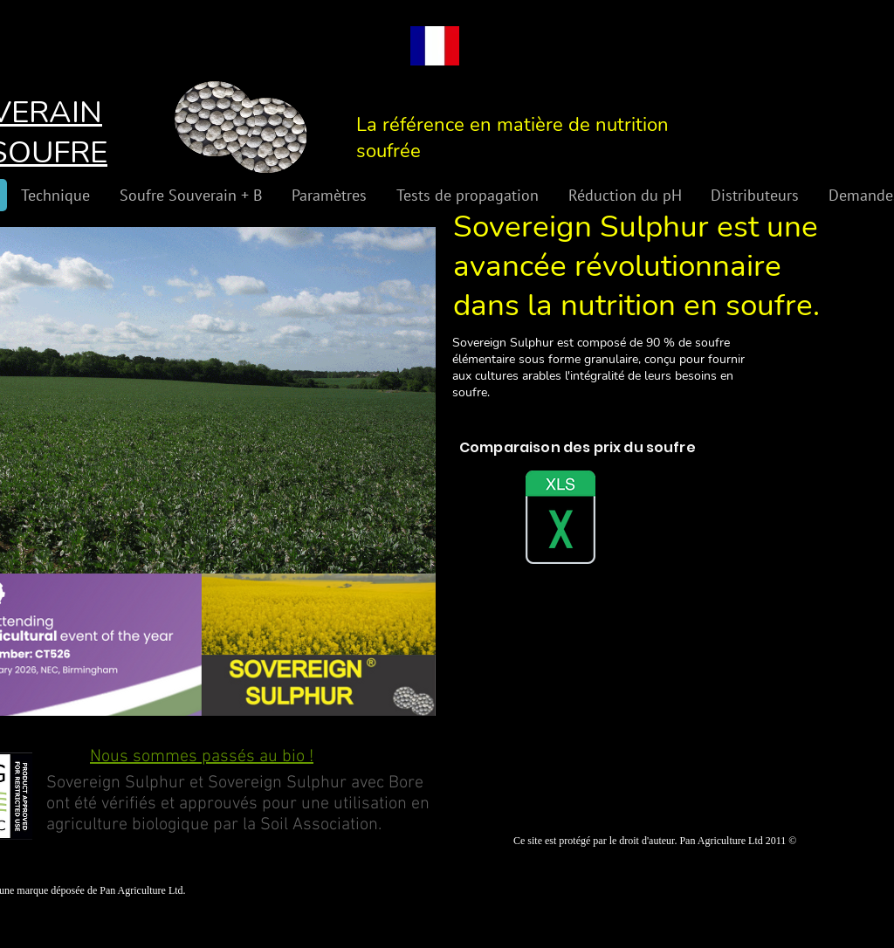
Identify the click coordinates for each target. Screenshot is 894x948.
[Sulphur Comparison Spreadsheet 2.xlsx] (560, 519)
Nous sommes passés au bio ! (201, 756)
